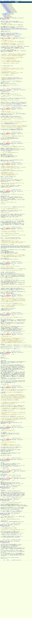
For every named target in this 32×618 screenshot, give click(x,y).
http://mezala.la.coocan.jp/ (6, 578)
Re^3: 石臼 (5, 16)
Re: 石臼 (4, 15)
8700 (2, 472)
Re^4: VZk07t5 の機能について (5, 14)
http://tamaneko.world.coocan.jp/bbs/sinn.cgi (13, 35)
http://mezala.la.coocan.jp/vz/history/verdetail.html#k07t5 (15, 29)
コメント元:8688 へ (13, 616)
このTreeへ (8, 38)
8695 (2, 327)
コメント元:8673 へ (13, 117)
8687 (2, 565)
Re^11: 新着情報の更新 (7, 9)
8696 (2, 347)
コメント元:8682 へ (13, 178)
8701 (2, 486)
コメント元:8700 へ (13, 506)
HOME (1, 0)
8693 (2, 252)
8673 (2, 99)
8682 (2, 146)
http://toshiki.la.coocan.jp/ (6, 211)
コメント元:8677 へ (13, 155)
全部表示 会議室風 (6, 0)
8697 (2, 369)
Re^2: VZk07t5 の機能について (4, 4)
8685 (2, 550)
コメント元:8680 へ (13, 548)
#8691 (6, 411)
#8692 (13, 323)
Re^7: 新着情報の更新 (6, 7)
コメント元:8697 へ (13, 426)
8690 (2, 157)
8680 (2, 528)
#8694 (2, 399)
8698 (2, 389)
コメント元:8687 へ (13, 594)
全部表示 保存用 (12, 0)
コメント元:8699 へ (13, 484)
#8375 (4, 49)
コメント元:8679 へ (13, 535)
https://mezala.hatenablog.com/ (17, 115)
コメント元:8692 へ (13, 289)
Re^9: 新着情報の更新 (6, 8)
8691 (2, 212)
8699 (2, 474)
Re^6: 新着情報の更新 (5, 6)
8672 (2, 40)
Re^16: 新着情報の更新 (9, 12)
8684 (2, 536)
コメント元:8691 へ (13, 250)
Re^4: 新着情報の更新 (4, 5)
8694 (2, 291)
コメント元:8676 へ (13, 526)
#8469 (2, 53)
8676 (2, 522)
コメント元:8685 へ (13, 576)
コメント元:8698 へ (13, 471)
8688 (2, 597)
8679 (2, 520)
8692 (2, 210)
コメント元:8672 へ (13, 96)
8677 (2, 147)
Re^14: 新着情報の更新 (8, 11)
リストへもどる (18, 0)
